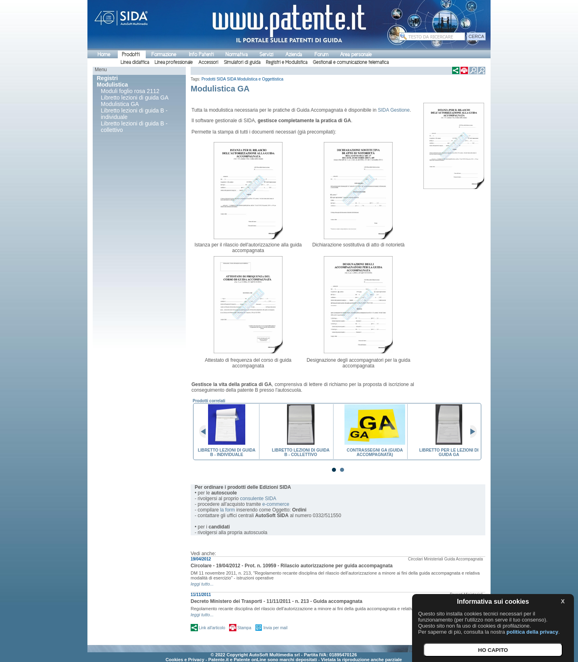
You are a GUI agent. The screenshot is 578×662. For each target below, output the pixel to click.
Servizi (266, 54)
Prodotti (131, 54)
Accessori (208, 62)
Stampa (244, 628)
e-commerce (275, 504)
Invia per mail (275, 628)
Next (470, 431)
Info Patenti (201, 54)
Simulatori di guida (242, 62)
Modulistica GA (120, 104)
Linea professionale (174, 62)
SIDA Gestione (394, 110)
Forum (321, 54)
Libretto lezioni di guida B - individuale (134, 113)
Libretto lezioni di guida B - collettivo (134, 126)
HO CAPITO (493, 650)
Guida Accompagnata (463, 559)
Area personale (356, 54)
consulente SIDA (258, 498)
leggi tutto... (202, 583)
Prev (205, 431)
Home (104, 54)
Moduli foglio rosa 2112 (130, 91)
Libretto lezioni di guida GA (134, 97)
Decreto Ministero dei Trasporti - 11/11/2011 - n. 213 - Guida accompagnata (276, 601)
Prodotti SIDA (214, 79)
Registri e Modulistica (286, 62)
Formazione (163, 54)
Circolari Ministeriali (425, 559)
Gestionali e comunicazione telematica (351, 62)
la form (227, 510)
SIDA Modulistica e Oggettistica (255, 79)
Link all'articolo (212, 628)
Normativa (236, 54)
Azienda (293, 54)
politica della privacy (532, 632)
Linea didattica (135, 62)
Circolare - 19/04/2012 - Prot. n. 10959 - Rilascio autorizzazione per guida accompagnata (292, 566)
